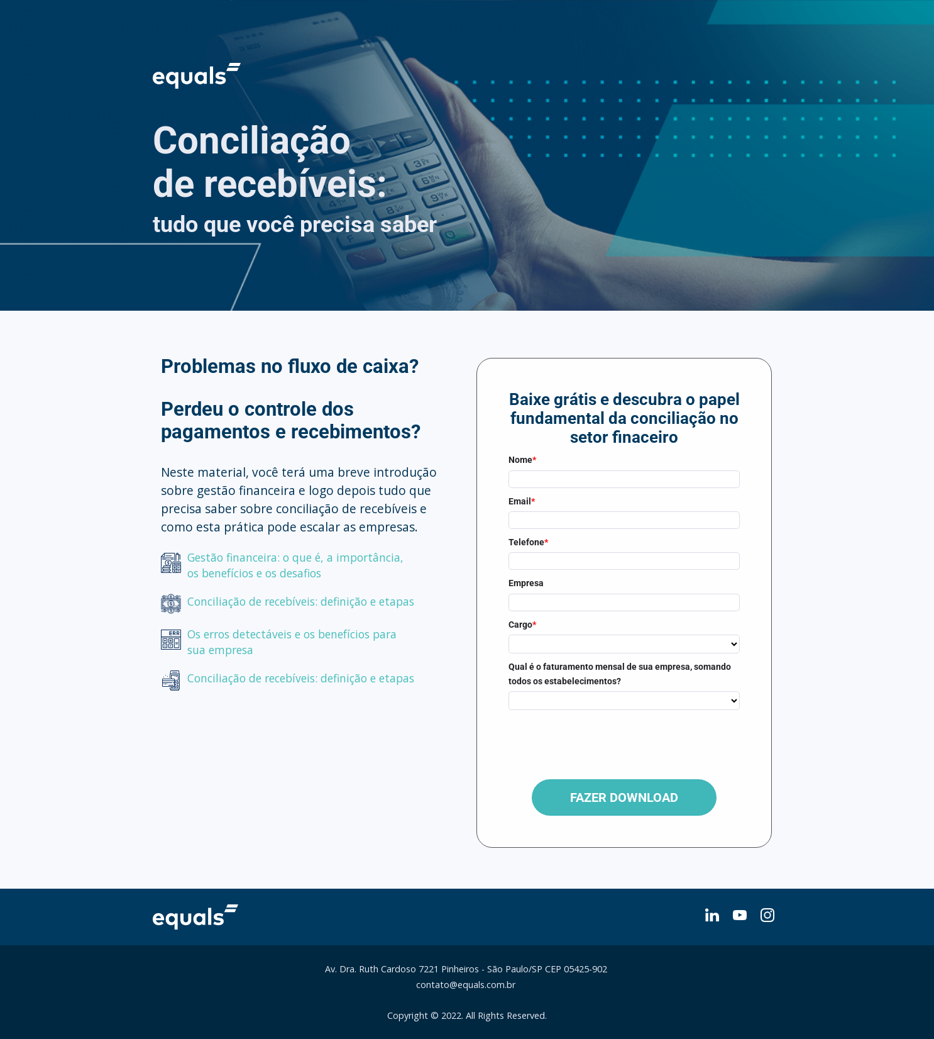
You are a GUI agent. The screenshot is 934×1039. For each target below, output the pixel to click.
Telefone (528, 542)
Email (521, 501)
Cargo (522, 625)
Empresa (526, 583)
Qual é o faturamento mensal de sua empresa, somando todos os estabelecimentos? (619, 674)
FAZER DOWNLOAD (624, 797)
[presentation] (604, 740)
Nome (522, 460)
